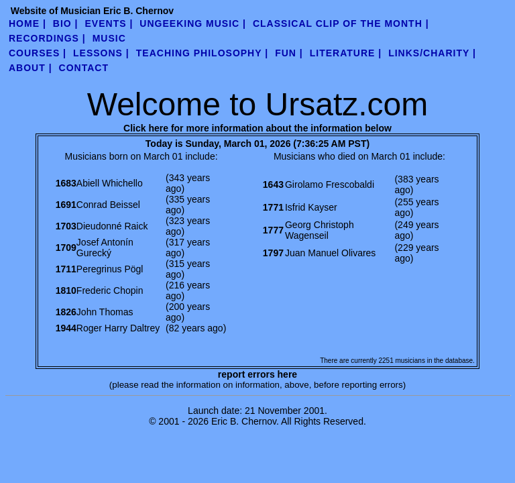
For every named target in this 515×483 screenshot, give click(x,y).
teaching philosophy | (202, 53)
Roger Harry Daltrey (118, 328)
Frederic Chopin (110, 290)
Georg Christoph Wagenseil (319, 230)
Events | (109, 23)
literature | (346, 53)
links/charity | (432, 53)
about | (30, 67)
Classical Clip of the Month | (341, 23)
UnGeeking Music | (192, 23)
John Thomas (104, 312)
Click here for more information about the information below (257, 128)
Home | (27, 23)
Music (109, 38)
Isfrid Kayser (311, 207)
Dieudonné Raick (112, 226)
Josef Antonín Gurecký (104, 247)
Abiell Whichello (109, 183)
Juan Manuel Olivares (330, 253)
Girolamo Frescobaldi (329, 184)
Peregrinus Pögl (110, 269)
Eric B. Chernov (243, 421)
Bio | (65, 23)
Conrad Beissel (108, 204)
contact (84, 67)
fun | (289, 53)
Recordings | (47, 38)
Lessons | (101, 53)
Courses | (37, 53)
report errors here (257, 374)
